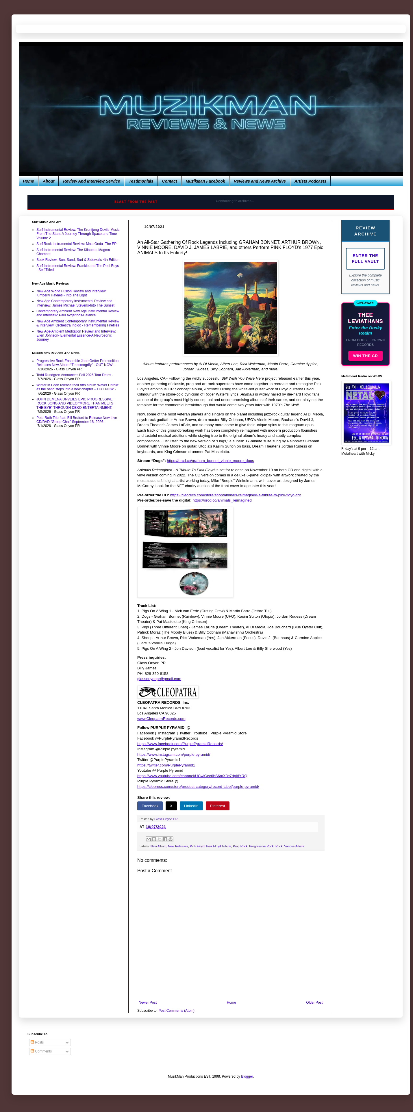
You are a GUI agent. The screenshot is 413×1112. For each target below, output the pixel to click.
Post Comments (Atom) (176, 1011)
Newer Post (148, 1002)
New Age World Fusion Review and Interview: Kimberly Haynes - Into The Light (71, 293)
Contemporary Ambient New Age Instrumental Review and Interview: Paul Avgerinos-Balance (77, 313)
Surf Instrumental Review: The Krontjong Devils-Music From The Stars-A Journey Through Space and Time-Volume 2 (77, 234)
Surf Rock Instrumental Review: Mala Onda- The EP (76, 244)
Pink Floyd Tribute (218, 846)
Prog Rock (240, 846)
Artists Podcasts (310, 181)
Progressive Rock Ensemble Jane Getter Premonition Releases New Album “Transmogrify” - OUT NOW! (77, 363)
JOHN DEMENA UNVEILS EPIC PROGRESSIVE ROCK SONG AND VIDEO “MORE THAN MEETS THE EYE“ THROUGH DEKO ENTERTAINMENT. (74, 403)
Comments (41, 1051)
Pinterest (217, 806)
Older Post (314, 1002)
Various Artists (294, 846)
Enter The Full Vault (365, 258)
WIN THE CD (365, 356)
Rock (279, 846)
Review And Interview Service (91, 181)
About (48, 181)
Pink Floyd (197, 846)
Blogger (247, 1076)
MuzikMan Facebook (205, 181)
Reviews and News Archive (260, 181)
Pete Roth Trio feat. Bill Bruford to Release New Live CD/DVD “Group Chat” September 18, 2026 (76, 420)
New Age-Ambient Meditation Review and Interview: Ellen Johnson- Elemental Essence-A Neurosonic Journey (76, 335)
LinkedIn (191, 806)
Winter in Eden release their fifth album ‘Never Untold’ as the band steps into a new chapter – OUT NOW (77, 387)
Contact (169, 181)
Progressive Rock (261, 846)
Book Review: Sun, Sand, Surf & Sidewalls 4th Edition (77, 260)
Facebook (150, 806)
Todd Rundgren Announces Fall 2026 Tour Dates (73, 375)
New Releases (178, 846)
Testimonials (141, 181)
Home (28, 181)
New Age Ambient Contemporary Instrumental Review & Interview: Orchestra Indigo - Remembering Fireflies (77, 323)
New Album (158, 846)
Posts (37, 1042)
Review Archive (365, 230)
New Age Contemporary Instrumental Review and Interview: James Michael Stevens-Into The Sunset (75, 303)
